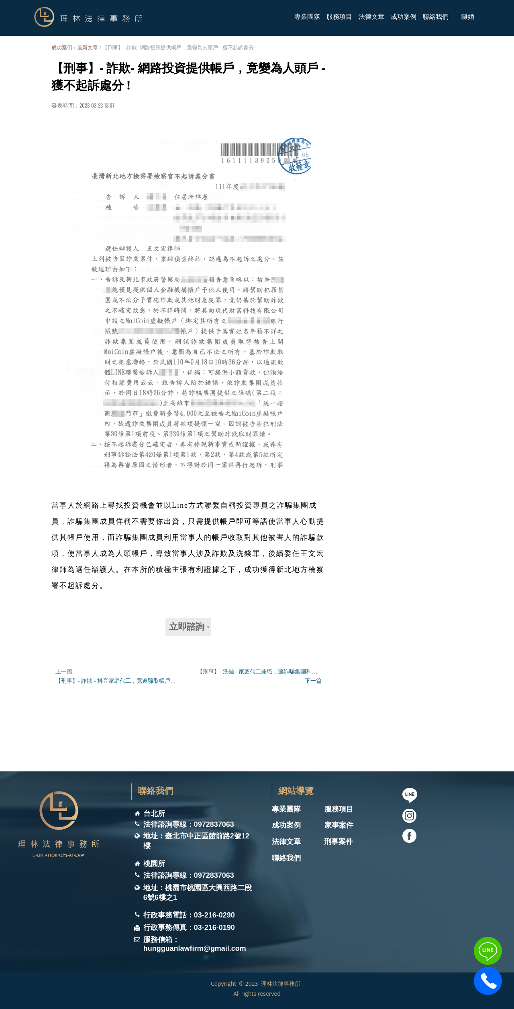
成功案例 (61, 47)
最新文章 (87, 47)
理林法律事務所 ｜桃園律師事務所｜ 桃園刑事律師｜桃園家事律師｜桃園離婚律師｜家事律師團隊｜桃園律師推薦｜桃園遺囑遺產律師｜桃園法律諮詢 (182, 998)
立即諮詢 (189, 627)
